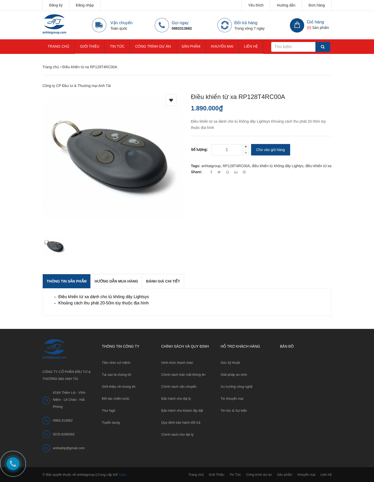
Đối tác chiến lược (115, 398)
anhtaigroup (211, 166)
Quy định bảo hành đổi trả (180, 422)
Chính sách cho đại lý (177, 434)
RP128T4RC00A (236, 166)
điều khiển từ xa (319, 166)
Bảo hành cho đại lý (176, 398)
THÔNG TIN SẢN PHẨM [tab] (66, 281)
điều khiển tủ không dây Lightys (277, 166)
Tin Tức (117, 46)
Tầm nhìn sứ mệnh (116, 363)
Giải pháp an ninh (234, 375)
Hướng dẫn (286, 5)
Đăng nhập (85, 5)
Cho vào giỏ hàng (270, 150)
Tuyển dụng (111, 422)
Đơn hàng (317, 5)
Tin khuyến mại (232, 398)
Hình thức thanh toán (177, 363)
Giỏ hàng (315, 22)
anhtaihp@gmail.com (69, 448)
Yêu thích (256, 5)
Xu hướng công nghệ (236, 387)
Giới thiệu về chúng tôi (118, 387)
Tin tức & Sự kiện (234, 410)
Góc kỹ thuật (230, 363)
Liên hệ (251, 46)
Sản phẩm (191, 46)
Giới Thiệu (89, 46)
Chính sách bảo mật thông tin (183, 375)
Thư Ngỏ (108, 410)
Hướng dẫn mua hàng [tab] (116, 281)
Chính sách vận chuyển (178, 387)
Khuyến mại (222, 46)
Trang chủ (58, 46)
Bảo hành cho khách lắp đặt (182, 410)
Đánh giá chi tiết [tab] (163, 281)
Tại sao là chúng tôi (116, 375)
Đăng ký (56, 5)
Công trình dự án (153, 46)
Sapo (122, 475)
